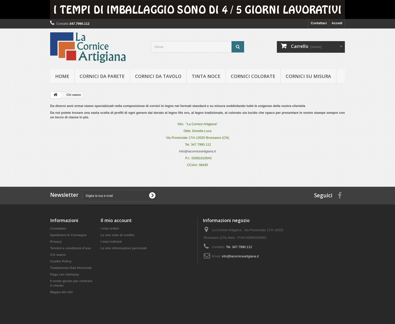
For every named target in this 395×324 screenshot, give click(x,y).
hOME (62, 76)
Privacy (56, 242)
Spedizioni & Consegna (68, 235)
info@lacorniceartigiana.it (197, 151)
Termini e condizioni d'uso (70, 248)
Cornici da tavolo (158, 76)
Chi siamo (58, 255)
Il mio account (116, 220)
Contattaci (319, 23)
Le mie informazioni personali (124, 248)
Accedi (337, 23)
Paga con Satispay (64, 274)
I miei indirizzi (111, 242)
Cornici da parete (102, 76)
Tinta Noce (206, 76)
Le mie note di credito (117, 235)
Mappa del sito (61, 292)
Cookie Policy (61, 261)
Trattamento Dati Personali (71, 268)
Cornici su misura (308, 76)
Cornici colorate (253, 76)
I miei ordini (110, 228)
